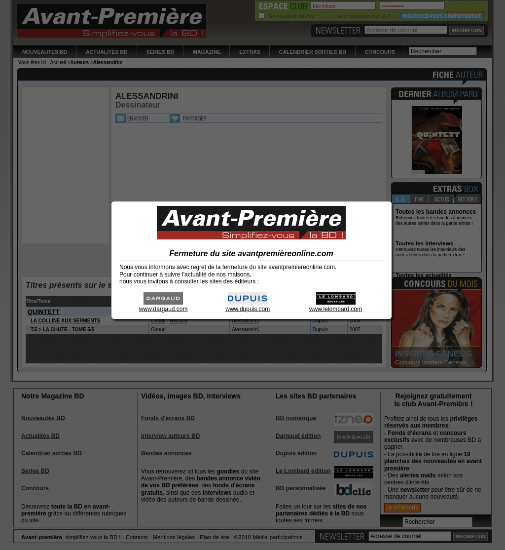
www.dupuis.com (247, 306)
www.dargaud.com (163, 306)
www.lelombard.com (335, 306)
